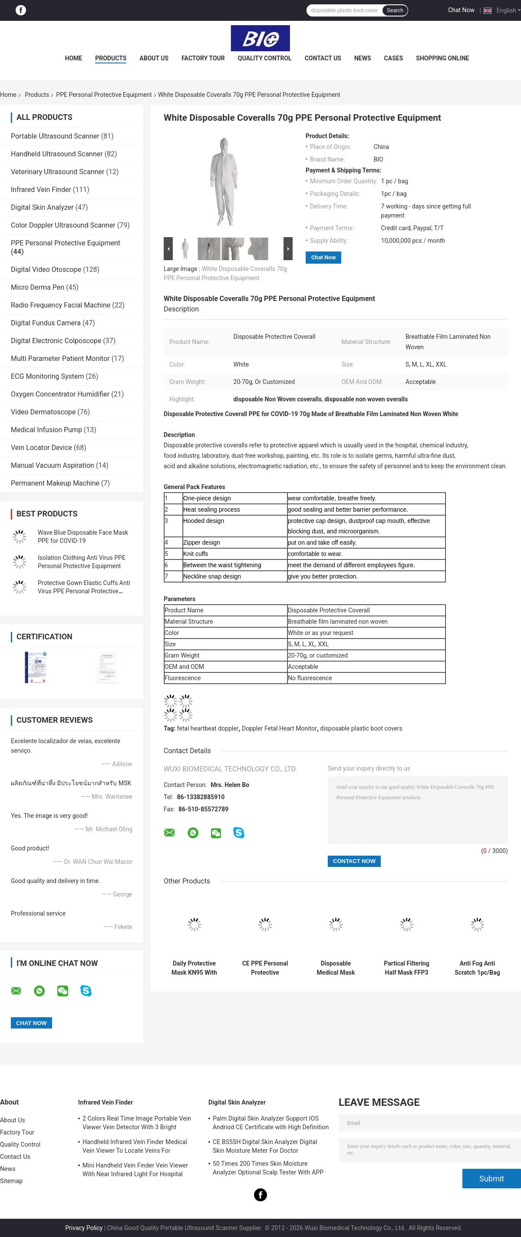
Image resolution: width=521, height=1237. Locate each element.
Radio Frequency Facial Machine (60, 305)
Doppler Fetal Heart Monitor (279, 728)
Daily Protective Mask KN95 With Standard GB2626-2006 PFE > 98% (194, 968)
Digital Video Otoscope (46, 269)
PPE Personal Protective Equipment (104, 94)
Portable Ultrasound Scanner (55, 136)
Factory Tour (203, 58)
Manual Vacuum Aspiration (52, 465)
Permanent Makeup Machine (55, 483)
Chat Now (461, 10)
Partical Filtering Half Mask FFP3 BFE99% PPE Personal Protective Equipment (406, 968)
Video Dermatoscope (43, 412)
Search (395, 10)
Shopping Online (442, 58)
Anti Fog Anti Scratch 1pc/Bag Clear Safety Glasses (477, 968)
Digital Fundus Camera (46, 323)
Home (73, 58)
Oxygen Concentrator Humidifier (60, 394)
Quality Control (265, 58)
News (362, 58)
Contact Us (323, 58)
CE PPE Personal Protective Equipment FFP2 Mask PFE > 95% (265, 968)
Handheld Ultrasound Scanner (57, 154)
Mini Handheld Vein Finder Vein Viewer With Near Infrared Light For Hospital (135, 1169)
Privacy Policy (83, 1227)
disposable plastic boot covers (361, 728)
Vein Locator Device (41, 447)
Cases (393, 58)
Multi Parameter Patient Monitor (60, 358)
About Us (153, 58)
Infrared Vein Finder (41, 189)
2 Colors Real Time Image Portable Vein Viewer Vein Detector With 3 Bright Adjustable (136, 1124)
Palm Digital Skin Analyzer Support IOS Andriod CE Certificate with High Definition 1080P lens (271, 1124)
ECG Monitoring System (47, 376)
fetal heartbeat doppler (208, 728)
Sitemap (11, 1180)
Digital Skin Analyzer (42, 207)
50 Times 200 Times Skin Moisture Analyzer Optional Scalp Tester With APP (268, 1168)
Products (110, 58)
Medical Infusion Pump (46, 430)
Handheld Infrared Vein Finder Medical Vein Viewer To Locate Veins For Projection (134, 1147)
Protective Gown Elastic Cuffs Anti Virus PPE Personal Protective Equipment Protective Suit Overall (84, 591)
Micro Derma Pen (37, 287)
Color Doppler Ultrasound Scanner (63, 225)
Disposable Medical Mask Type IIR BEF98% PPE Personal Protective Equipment (336, 968)
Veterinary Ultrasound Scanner (58, 172)
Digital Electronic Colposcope (56, 341)
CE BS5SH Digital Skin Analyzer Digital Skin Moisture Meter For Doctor (265, 1146)
